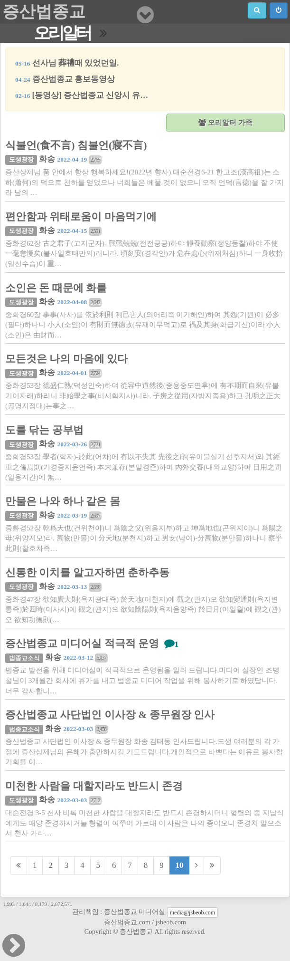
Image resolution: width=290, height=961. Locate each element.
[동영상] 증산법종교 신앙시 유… (81, 95)
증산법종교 (43, 11)
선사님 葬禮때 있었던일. (67, 62)
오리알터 (62, 33)
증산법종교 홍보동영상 (65, 79)
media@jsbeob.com (192, 912)
